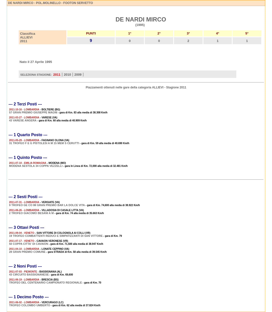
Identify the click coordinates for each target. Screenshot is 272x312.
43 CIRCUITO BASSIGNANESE (29, 274)
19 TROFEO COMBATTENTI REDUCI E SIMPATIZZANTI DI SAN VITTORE (56, 235)
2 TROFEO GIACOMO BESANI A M (31, 213)
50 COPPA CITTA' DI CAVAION (28, 243)
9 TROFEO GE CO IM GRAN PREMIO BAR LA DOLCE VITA (47, 205)
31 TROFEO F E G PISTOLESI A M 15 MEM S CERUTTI (44, 143)
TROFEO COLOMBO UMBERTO (29, 305)
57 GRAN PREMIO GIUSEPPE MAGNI (33, 112)
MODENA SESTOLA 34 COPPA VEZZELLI (35, 165)
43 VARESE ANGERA (22, 120)
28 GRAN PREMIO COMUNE (27, 251)
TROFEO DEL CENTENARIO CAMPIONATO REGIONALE (45, 282)
